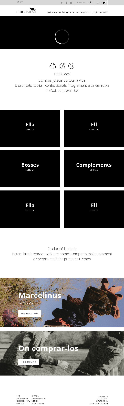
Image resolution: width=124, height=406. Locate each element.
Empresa (35, 396)
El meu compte (84, 2)
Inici (18, 396)
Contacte (20, 403)
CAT (17, 2)
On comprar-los (38, 398)
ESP (21, 2)
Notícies (35, 401)
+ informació (28, 362)
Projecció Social (23, 401)
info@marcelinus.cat (97, 403)
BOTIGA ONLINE (22, 398)
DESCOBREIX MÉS (29, 313)
